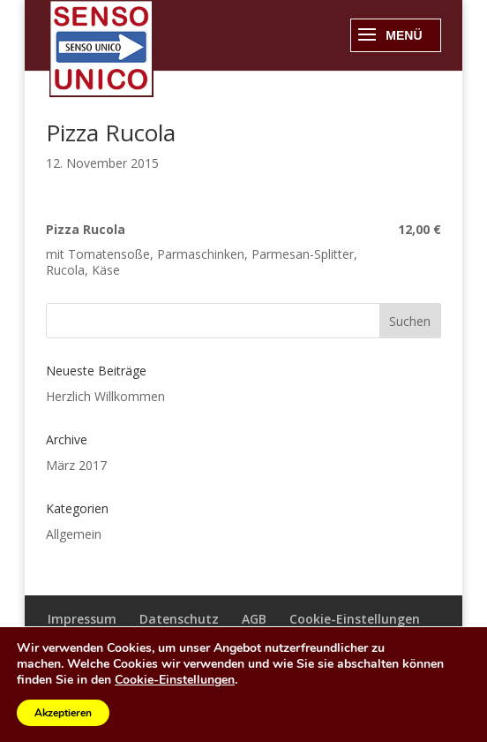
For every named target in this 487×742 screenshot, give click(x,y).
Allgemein (73, 534)
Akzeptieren (63, 713)
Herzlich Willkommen (105, 396)
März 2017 (76, 465)
